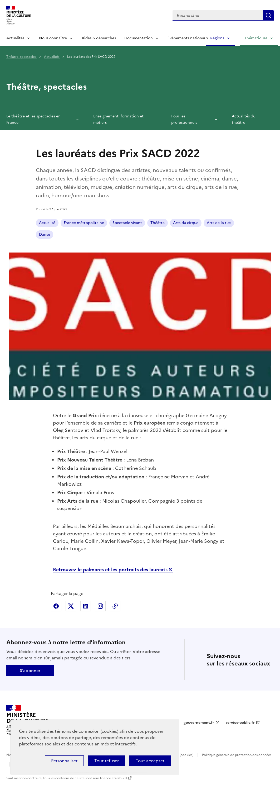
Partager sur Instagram (100, 606)
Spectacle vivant (127, 223)
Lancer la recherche (268, 15)
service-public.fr (240, 722)
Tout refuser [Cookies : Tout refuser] (106, 761)
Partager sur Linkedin (85, 606)
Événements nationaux (188, 38)
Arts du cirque (185, 223)
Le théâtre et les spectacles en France (33, 119)
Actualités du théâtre (243, 119)
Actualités (15, 38)
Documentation (138, 38)
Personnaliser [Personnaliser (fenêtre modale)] (64, 761)
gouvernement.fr (199, 722)
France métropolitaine (84, 223)
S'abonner (30, 670)
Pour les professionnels (184, 119)
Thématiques (255, 38)
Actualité (47, 223)
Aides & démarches (99, 38)
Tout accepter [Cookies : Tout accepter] (150, 761)
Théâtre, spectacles (21, 56)
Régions (217, 38)
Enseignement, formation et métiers (118, 119)
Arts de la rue (219, 223)
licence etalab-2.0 (113, 778)
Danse (44, 234)
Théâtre (157, 223)
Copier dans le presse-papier (115, 606)
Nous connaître (53, 38)
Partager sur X (71, 606)
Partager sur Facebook (56, 606)
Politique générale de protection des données (236, 755)
